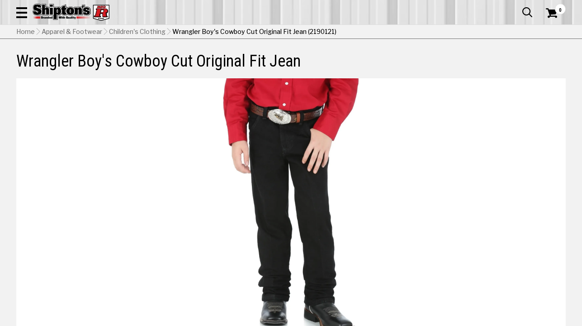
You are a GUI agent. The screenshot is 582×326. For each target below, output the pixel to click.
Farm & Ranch (208, 61)
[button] (325, 32)
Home (25, 77)
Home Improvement (327, 61)
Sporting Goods (507, 61)
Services (553, 6)
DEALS (553, 61)
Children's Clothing (137, 77)
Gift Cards (475, 6)
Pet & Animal (451, 61)
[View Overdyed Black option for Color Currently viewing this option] (397, 280)
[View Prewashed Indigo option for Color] (458, 280)
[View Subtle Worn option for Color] (520, 280)
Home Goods (262, 61)
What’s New (515, 6)
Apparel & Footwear (51, 61)
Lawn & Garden (395, 61)
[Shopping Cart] (550, 32)
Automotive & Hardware (135, 61)
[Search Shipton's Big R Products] (263, 32)
